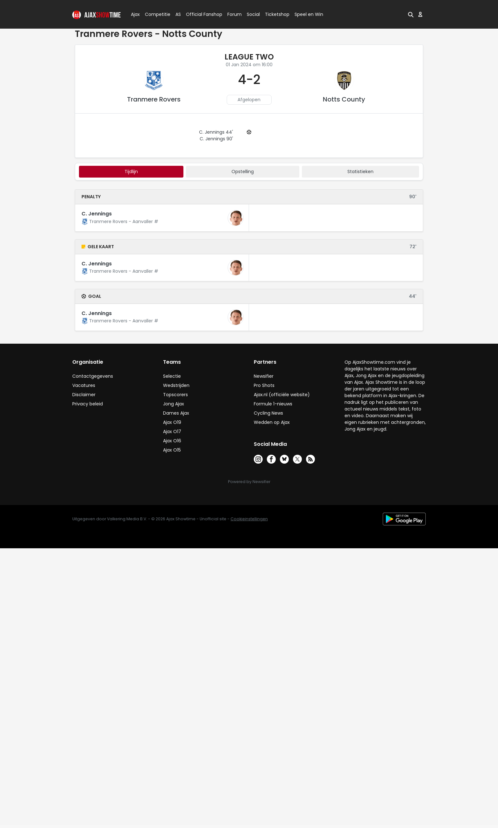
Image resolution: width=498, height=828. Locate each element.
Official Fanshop (200, 14)
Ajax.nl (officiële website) (282, 394)
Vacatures (83, 385)
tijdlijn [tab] (131, 171)
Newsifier (264, 376)
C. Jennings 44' (216, 132)
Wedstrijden (176, 385)
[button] (411, 14)
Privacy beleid (87, 404)
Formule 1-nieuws (273, 404)
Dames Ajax (176, 413)
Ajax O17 (172, 431)
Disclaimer (84, 394)
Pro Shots (264, 385)
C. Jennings (97, 213)
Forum (234, 14)
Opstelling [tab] (242, 171)
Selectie (172, 376)
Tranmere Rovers (154, 99)
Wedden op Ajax (272, 422)
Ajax (135, 14)
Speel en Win (309, 14)
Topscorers (175, 394)
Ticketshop (277, 14)
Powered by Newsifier (249, 481)
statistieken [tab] (360, 171)
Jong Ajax (173, 404)
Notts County (344, 99)
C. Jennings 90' (216, 139)
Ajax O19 (172, 422)
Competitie (155, 14)
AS (178, 14)
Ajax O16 (172, 441)
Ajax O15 (172, 450)
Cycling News (268, 413)
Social (252, 14)
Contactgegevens (92, 376)
